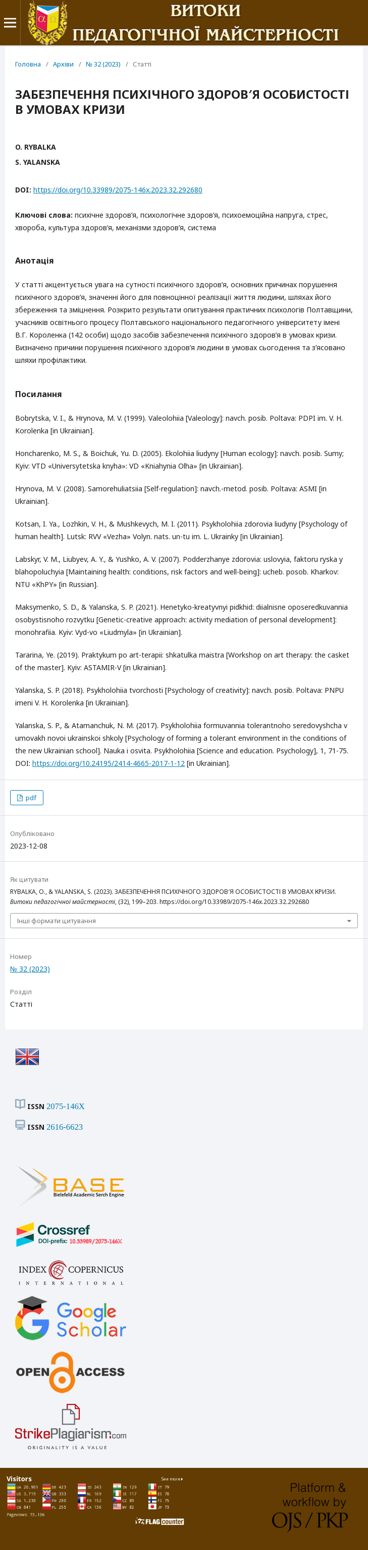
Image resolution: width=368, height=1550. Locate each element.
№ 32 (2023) (103, 64)
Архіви (63, 64)
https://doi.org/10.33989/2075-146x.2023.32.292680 (117, 190)
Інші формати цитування (56, 920)
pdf (30, 797)
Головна (28, 64)
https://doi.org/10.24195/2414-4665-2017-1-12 (108, 763)
